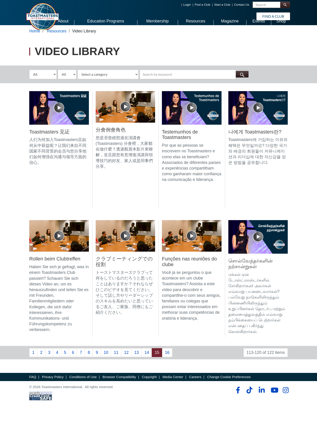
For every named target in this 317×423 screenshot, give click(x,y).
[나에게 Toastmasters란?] (258, 116)
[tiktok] (249, 399)
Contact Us (241, 4)
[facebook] (237, 399)
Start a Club (222, 4)
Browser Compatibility (119, 386)
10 (106, 361)
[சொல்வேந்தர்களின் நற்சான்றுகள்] (258, 245)
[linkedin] (261, 399)
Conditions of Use (83, 386)
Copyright (149, 386)
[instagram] (285, 399)
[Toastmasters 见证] (59, 116)
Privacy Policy (52, 386)
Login (187, 4)
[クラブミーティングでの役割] (125, 245)
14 (146, 361)
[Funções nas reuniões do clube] (192, 245)
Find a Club (202, 4)
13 (136, 361)
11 (116, 361)
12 (126, 361)
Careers (195, 386)
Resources (56, 40)
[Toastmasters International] (42, 16)
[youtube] (273, 399)
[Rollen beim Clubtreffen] (59, 245)
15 (157, 361)
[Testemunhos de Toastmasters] (192, 116)
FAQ (32, 386)
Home (34, 40)
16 (167, 361)
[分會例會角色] (125, 115)
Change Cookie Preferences (229, 386)
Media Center (172, 386)
